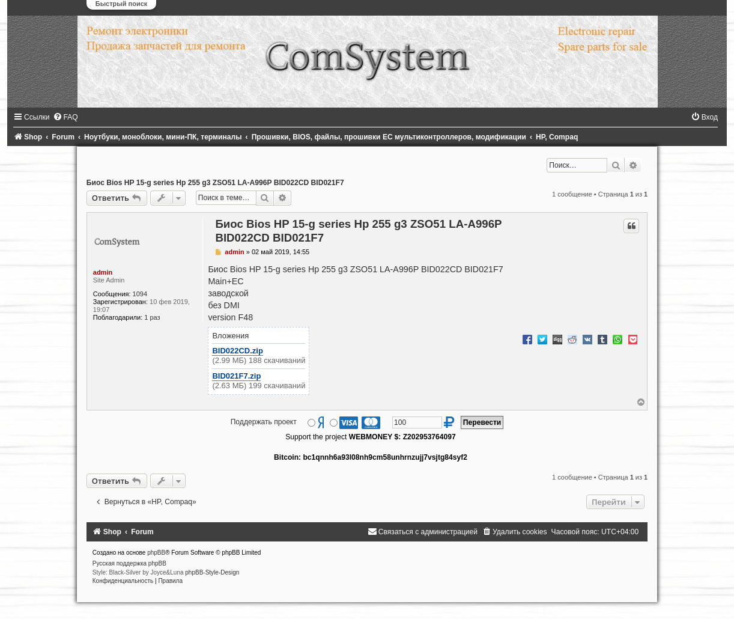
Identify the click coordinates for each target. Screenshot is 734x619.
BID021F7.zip (236, 375)
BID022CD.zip (237, 350)
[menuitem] (65, 117)
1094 (140, 293)
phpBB (156, 552)
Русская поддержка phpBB (129, 563)
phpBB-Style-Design (212, 572)
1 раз (152, 317)
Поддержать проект (264, 422)
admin (102, 272)
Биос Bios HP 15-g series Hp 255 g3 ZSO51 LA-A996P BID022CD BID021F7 (215, 182)
